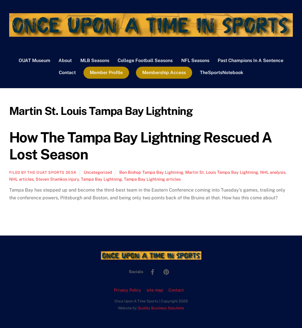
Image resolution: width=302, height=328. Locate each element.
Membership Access (164, 72)
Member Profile (106, 72)
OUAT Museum (34, 60)
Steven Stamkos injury (57, 179)
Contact (67, 72)
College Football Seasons (145, 60)
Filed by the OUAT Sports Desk (43, 172)
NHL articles (21, 179)
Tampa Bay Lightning (101, 179)
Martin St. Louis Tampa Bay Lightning (221, 172)
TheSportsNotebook (221, 72)
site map (155, 290)
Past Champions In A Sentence (250, 60)
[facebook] (152, 271)
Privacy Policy (127, 290)
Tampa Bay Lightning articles (152, 179)
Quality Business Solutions (161, 308)
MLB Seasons (94, 60)
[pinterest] (166, 271)
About (65, 60)
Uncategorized (98, 172)
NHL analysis (272, 172)
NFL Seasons (195, 60)
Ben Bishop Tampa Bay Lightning (151, 172)
